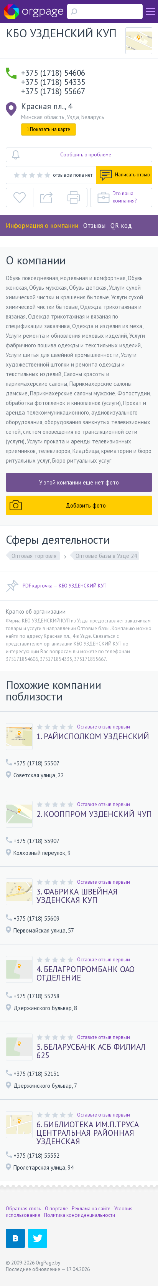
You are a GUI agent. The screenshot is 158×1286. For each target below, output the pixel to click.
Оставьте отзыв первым (103, 726)
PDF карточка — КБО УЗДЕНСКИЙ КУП (56, 585)
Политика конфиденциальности (79, 1215)
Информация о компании (42, 225)
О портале (56, 1208)
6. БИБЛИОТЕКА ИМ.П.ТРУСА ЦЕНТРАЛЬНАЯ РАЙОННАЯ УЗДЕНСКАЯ (87, 1133)
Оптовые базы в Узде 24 (106, 555)
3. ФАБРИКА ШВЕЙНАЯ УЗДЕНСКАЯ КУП (77, 896)
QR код (121, 225)
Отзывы (94, 225)
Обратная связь (23, 1208)
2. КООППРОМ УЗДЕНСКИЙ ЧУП (94, 814)
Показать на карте (48, 129)
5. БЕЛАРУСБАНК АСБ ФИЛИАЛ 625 (91, 1051)
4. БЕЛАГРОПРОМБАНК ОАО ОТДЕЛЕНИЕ (85, 973)
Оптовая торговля (35, 555)
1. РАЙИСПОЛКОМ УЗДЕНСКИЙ (92, 736)
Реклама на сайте (91, 1208)
